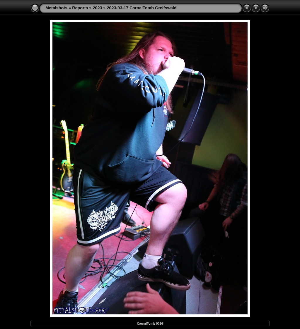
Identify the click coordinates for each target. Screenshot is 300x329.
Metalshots (56, 8)
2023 (97, 8)
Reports (80, 8)
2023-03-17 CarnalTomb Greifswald (142, 8)
